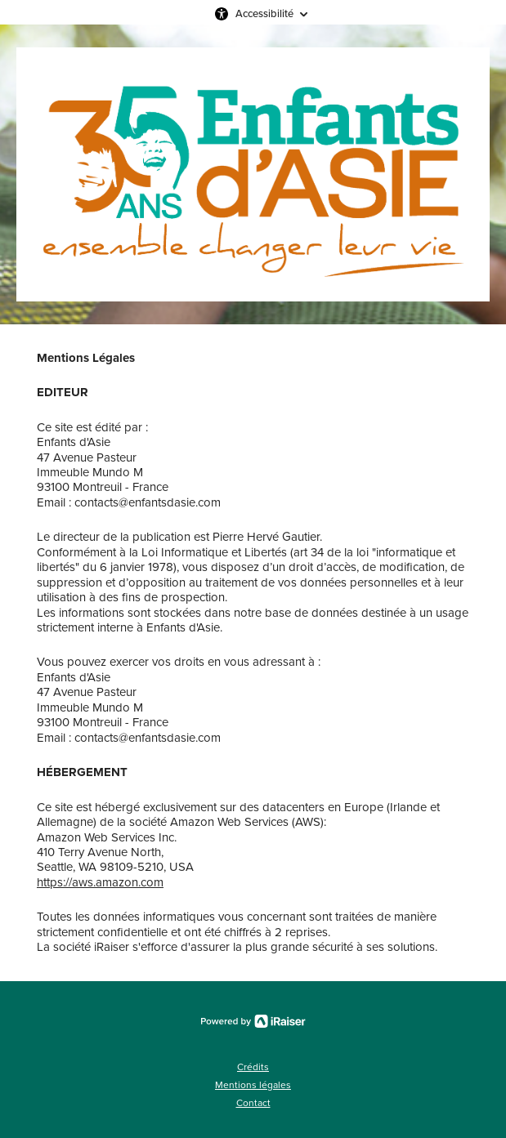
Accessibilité (264, 13)
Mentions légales (253, 1085)
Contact (253, 1103)
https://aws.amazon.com (100, 882)
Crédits (253, 1067)
